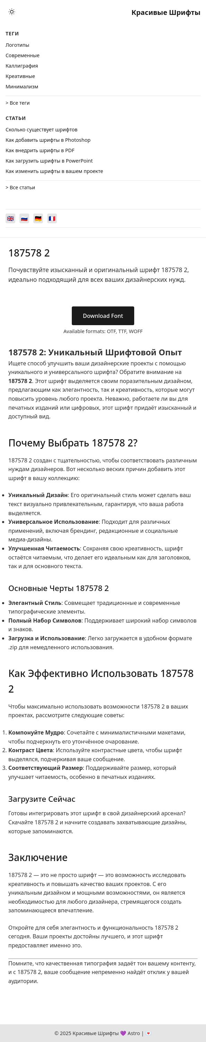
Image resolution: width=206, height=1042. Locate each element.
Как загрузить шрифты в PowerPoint (49, 160)
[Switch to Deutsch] (38, 218)
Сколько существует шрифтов (41, 129)
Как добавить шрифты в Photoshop (48, 140)
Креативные (20, 76)
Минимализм (22, 86)
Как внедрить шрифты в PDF (40, 150)
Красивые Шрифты (165, 12)
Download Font (103, 316)
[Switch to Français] (52, 218)
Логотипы (17, 45)
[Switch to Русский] (24, 218)
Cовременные (23, 55)
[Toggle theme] (12, 12)
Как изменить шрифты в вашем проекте (54, 171)
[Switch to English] (10, 218)
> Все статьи (20, 187)
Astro (134, 1033)
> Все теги (18, 102)
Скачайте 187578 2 (33, 822)
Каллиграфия (22, 65)
